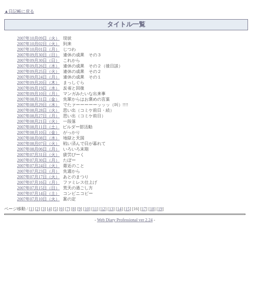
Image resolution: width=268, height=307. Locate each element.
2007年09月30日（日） (38, 54)
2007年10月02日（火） (38, 43)
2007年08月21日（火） (38, 121)
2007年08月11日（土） (38, 127)
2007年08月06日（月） (38, 149)
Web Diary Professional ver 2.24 (125, 219)
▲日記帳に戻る (19, 11)
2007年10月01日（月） (38, 49)
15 (127, 208)
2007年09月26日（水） (38, 66)
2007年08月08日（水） (38, 138)
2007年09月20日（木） (38, 82)
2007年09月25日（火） (38, 71)
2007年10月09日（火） (38, 38)
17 (143, 208)
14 (119, 208)
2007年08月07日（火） (38, 143)
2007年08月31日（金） (38, 99)
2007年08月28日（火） (38, 110)
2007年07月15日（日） (38, 187)
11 (95, 208)
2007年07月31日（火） (38, 154)
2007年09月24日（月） (38, 77)
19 (160, 208)
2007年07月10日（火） (38, 199)
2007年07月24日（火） (38, 165)
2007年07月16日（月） (38, 182)
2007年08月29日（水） (38, 104)
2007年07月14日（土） (38, 193)
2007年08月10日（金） (38, 132)
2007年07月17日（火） (38, 176)
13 (111, 208)
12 (103, 208)
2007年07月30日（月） (38, 160)
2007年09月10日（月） (38, 93)
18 (152, 208)
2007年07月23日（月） (38, 171)
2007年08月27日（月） (38, 115)
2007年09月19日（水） (38, 88)
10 (87, 208)
